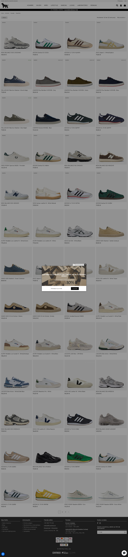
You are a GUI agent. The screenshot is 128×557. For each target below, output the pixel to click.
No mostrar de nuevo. (79, 265)
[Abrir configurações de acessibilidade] (3, 554)
